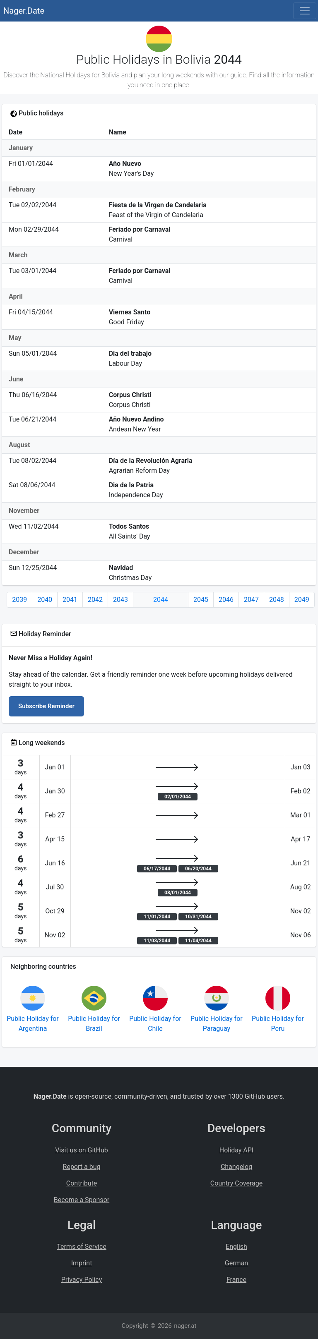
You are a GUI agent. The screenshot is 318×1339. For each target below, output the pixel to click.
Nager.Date (23, 11)
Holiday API (236, 1150)
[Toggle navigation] (304, 10)
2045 (200, 600)
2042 (95, 600)
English (236, 1246)
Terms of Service (81, 1246)
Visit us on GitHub (81, 1150)
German (236, 1263)
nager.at (185, 1325)
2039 (19, 600)
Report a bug (82, 1167)
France (236, 1280)
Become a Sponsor (81, 1200)
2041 (70, 600)
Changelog (236, 1167)
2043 (120, 600)
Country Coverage (236, 1183)
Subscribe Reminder (46, 706)
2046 (226, 600)
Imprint (81, 1263)
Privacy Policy (81, 1280)
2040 (44, 600)
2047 (251, 600)
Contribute (81, 1183)
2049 (301, 600)
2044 (160, 600)
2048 (276, 600)
